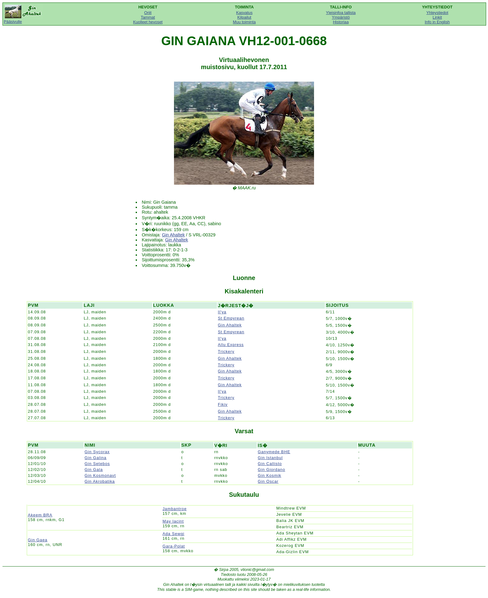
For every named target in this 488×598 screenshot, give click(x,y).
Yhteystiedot (437, 12)
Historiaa (341, 22)
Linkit (437, 17)
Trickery (226, 351)
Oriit (147, 12)
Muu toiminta (244, 22)
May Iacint (173, 521)
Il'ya (222, 312)
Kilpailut (244, 17)
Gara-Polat (173, 546)
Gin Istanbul (270, 457)
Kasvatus (244, 12)
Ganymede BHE (274, 451)
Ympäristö (341, 17)
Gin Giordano (271, 469)
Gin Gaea (38, 540)
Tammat (148, 17)
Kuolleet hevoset (148, 22)
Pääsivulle (23, 20)
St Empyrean (231, 318)
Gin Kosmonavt (100, 475)
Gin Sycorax (97, 451)
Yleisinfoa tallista (340, 12)
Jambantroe (174, 508)
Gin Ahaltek (173, 234)
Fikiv (223, 404)
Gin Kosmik (269, 475)
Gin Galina (95, 457)
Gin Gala (94, 469)
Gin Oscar (268, 481)
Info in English (437, 22)
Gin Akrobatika (100, 481)
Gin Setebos (97, 463)
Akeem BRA (40, 515)
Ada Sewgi (173, 533)
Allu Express (231, 344)
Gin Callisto (270, 463)
